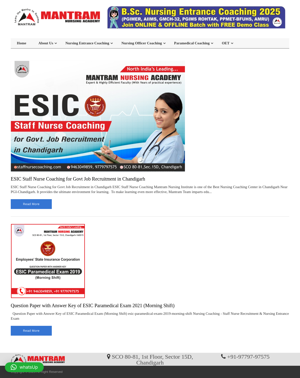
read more (31, 204)
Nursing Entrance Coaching (87, 43)
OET (226, 43)
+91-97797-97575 (248, 356)
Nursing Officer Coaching (141, 43)
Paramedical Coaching (192, 43)
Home (21, 43)
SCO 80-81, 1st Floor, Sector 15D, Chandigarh (152, 359)
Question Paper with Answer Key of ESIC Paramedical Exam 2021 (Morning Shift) (92, 305)
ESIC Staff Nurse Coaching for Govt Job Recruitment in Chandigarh (78, 179)
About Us (45, 43)
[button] (24, 367)
